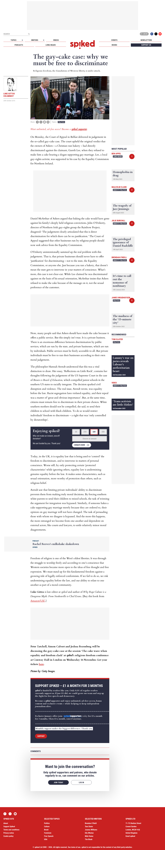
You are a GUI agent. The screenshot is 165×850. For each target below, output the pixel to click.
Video (114, 383)
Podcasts (19, 45)
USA (45, 839)
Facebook (151, 33)
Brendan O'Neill (119, 257)
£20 (94, 432)
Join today (58, 782)
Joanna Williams (91, 830)
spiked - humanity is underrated (82, 44)
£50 (103, 432)
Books (114, 45)
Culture (47, 826)
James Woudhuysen (121, 297)
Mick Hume (89, 836)
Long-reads (51, 45)
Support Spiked (9, 826)
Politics (61, 122)
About (5, 823)
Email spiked (130, 836)
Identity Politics (119, 190)
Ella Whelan (89, 833)
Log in (143, 34)
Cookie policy (8, 836)
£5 (76, 432)
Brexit (46, 830)
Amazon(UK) (37, 600)
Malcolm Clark (119, 187)
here (41, 664)
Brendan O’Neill (91, 823)
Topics (13, 40)
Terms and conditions (11, 830)
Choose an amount (89, 439)
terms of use (75, 847)
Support (41, 736)
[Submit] (29, 34)
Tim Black (88, 839)
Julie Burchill (118, 220)
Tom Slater (117, 339)
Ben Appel (116, 153)
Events (114, 40)
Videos (56, 40)
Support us (146, 45)
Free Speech (48, 836)
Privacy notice (8, 833)
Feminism (47, 833)
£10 (85, 432)
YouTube (160, 33)
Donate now (79, 445)
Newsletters (146, 40)
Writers (34, 40)
